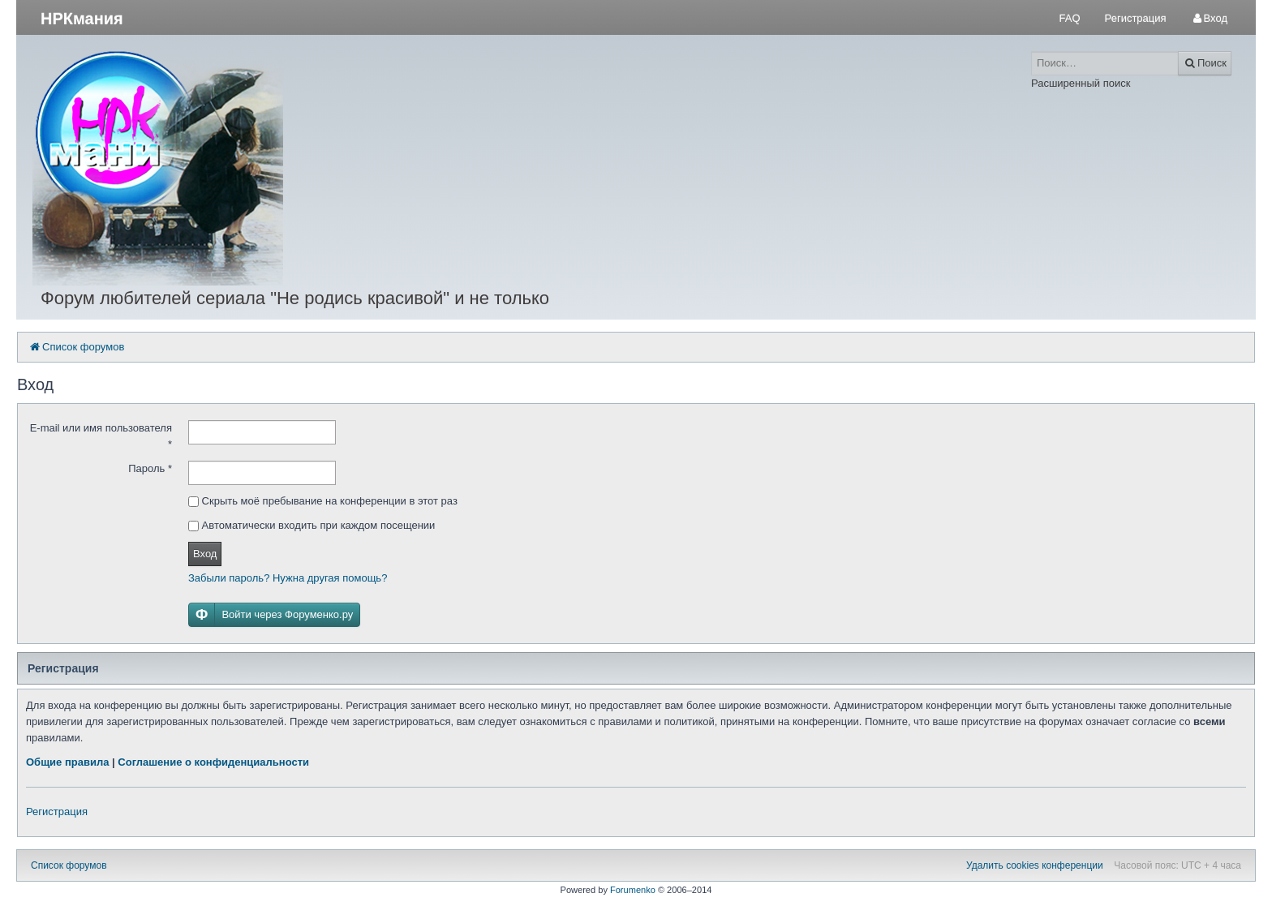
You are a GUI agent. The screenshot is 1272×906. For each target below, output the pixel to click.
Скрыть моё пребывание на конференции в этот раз (323, 501)
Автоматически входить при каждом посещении (311, 525)
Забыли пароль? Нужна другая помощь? (287, 578)
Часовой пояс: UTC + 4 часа (1177, 865)
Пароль (150, 468)
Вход (205, 553)
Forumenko (632, 890)
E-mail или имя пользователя (101, 436)
